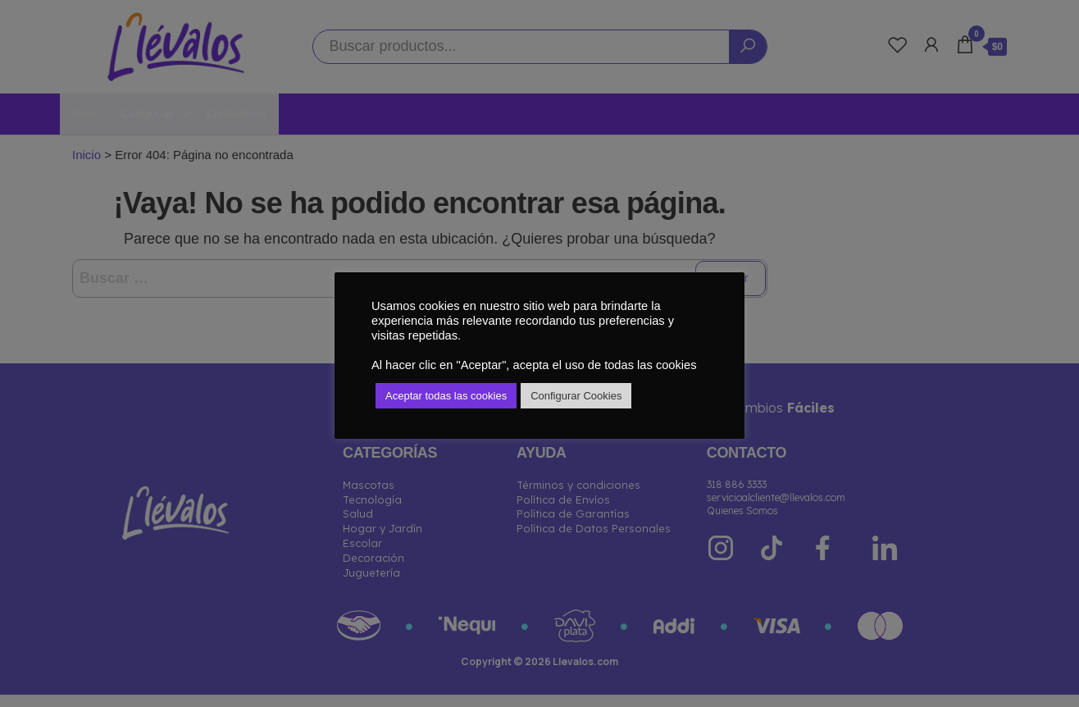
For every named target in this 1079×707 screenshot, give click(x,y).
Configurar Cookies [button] (575, 396)
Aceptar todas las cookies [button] (446, 396)
